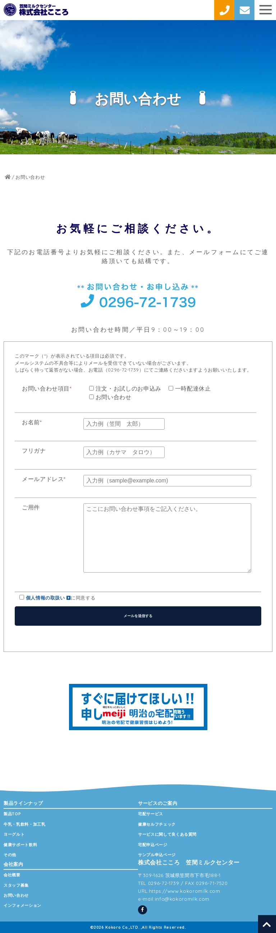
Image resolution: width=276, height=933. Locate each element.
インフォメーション (22, 905)
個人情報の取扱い (48, 598)
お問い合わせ (16, 895)
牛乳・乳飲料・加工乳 (25, 824)
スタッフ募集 (16, 885)
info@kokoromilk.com (182, 899)
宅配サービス (150, 813)
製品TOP (12, 813)
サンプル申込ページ (157, 854)
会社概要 (12, 874)
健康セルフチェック (157, 824)
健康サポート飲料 (20, 844)
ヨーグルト (14, 834)
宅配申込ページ (152, 844)
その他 (10, 854)
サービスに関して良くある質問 (167, 834)
